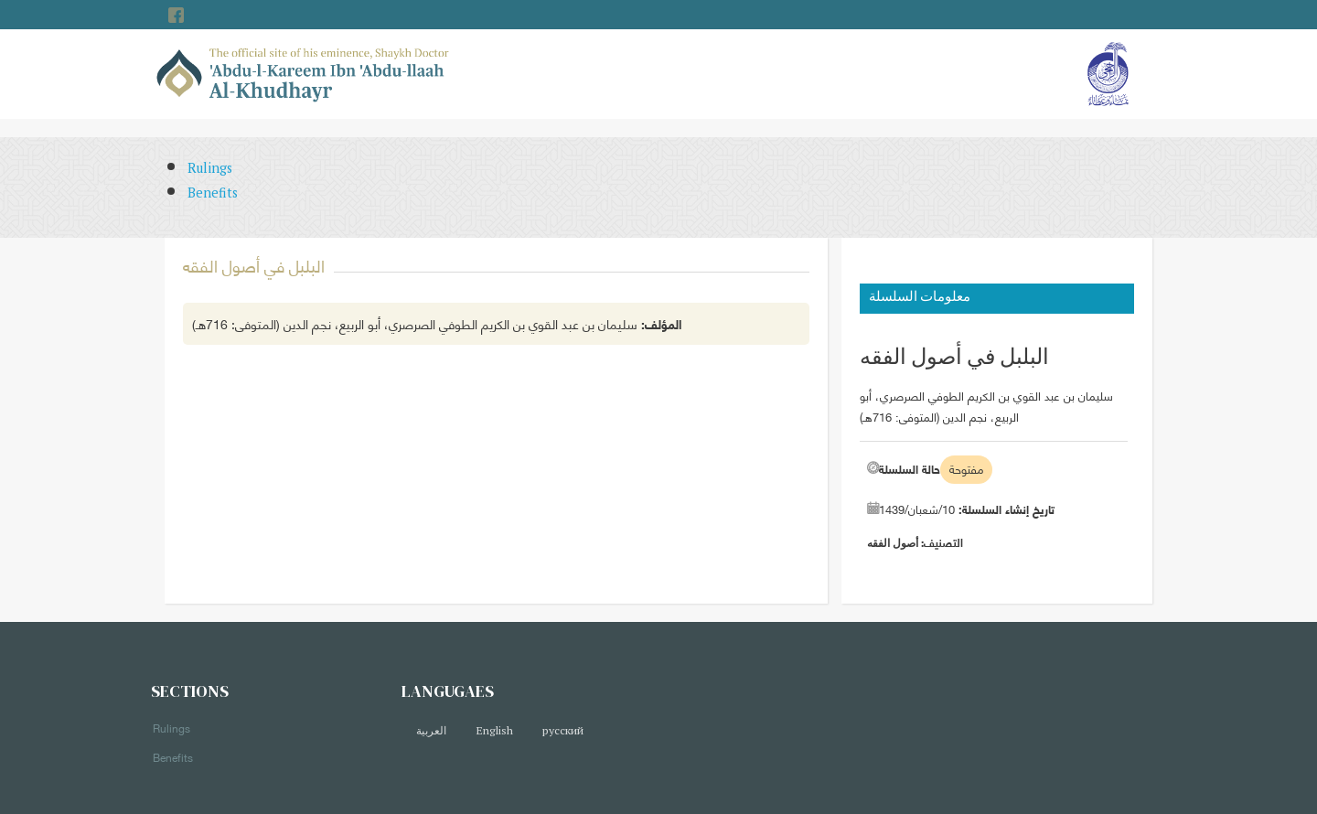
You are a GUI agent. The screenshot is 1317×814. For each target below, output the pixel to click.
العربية (431, 730)
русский (563, 730)
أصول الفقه (892, 543)
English (494, 730)
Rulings (209, 168)
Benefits (212, 192)
